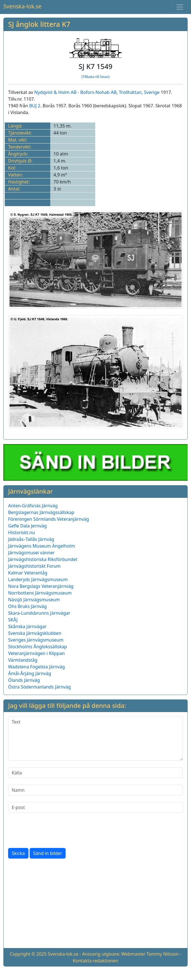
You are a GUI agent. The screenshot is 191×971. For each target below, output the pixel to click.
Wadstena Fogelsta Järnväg (36, 667)
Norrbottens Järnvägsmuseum (40, 593)
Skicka (18, 853)
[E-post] (95, 807)
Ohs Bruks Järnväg (27, 606)
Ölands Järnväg (24, 680)
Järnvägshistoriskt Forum (34, 566)
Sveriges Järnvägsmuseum (35, 640)
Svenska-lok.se (22, 6)
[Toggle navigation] (180, 7)
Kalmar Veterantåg (27, 573)
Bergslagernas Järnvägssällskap (41, 512)
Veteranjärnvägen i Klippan (36, 653)
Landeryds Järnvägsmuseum (38, 579)
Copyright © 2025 (28, 954)
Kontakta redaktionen (95, 961)
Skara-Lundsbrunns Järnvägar (39, 613)
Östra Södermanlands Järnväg (39, 687)
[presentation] (50, 830)
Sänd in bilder (47, 853)
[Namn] (95, 790)
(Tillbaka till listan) (96, 76)
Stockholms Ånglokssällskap (37, 647)
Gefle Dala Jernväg (27, 526)
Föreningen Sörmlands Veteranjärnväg (48, 519)
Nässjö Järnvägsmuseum (34, 600)
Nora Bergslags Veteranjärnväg (40, 586)
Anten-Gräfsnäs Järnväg (33, 506)
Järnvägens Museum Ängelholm (41, 546)
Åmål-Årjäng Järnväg (29, 673)
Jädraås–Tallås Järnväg (31, 539)
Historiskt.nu (21, 532)
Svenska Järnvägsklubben (34, 633)
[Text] (95, 739)
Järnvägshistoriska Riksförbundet (42, 559)
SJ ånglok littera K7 (39, 24)
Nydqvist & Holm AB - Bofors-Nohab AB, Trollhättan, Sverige (97, 92)
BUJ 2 (34, 106)
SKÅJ (13, 620)
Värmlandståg (22, 660)
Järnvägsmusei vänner (31, 553)
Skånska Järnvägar (27, 626)
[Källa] (95, 772)
